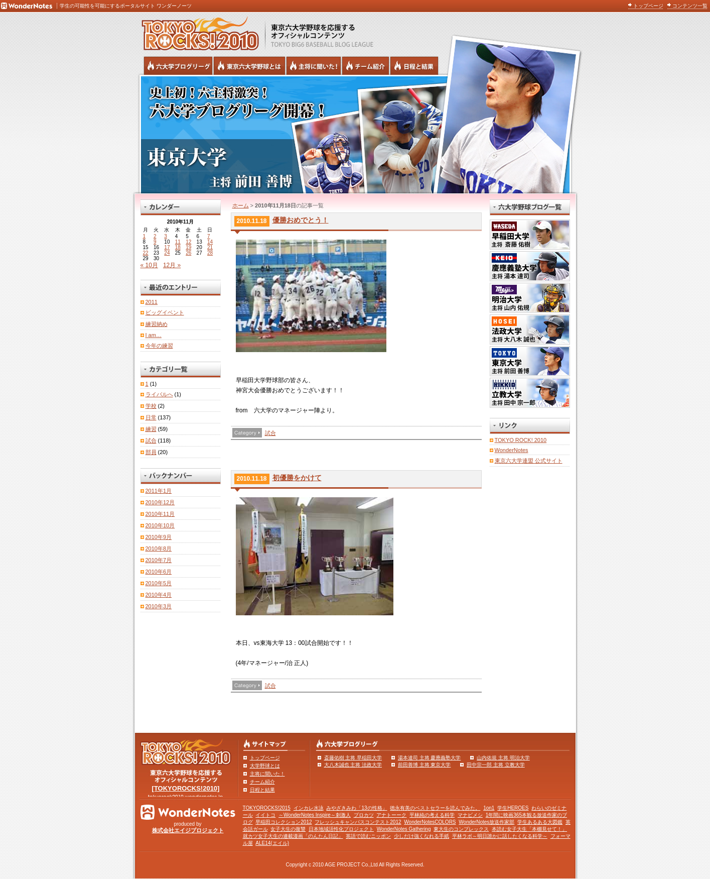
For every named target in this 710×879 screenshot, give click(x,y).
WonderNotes (511, 450)
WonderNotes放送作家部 (486, 822)
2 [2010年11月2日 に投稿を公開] (155, 236)
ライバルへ (159, 394)
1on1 (488, 808)
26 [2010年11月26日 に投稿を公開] (188, 253)
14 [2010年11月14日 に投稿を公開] (210, 242)
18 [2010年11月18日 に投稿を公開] (178, 247)
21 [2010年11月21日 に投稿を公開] (210, 247)
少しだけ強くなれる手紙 (421, 836)
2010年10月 (160, 525)
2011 (152, 302)
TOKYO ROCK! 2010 (521, 440)
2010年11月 (160, 514)
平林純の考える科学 (432, 815)
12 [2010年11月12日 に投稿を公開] (188, 242)
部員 (151, 452)
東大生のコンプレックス (461, 829)
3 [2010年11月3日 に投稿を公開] (165, 236)
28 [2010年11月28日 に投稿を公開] (210, 253)
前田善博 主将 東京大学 (424, 764)
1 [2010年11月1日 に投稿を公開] (144, 236)
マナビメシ (470, 815)
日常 (151, 417)
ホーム (240, 205)
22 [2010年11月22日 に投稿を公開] (146, 253)
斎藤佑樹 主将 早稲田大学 (353, 757)
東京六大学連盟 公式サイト (528, 461)
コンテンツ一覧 (689, 6)
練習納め (157, 324)
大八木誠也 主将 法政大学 (353, 764)
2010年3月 (159, 606)
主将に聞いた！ (267, 774)
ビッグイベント (165, 312)
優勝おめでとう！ (300, 220)
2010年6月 (159, 572)
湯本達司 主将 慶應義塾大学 (429, 757)
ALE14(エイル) (272, 843)
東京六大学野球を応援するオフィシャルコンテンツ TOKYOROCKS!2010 (197, 31)
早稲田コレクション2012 (283, 822)
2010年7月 (159, 560)
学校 (151, 406)
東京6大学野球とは (249, 66)
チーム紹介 (262, 782)
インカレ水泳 (309, 808)
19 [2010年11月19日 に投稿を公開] (188, 247)
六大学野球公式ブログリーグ (178, 66)
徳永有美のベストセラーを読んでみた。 (435, 808)
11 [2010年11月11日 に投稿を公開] (178, 242)
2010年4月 (159, 595)
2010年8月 (159, 548)
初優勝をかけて (297, 478)
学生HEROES (512, 808)
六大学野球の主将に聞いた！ (314, 66)
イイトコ (265, 815)
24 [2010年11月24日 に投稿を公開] (167, 253)
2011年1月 (159, 491)
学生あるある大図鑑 (539, 822)
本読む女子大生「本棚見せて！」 (529, 829)
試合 (270, 433)
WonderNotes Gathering (404, 829)
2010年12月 (160, 502)
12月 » (172, 265)
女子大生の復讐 (288, 829)
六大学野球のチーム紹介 (365, 66)
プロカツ (364, 815)
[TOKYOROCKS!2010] (186, 788)
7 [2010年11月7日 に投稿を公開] (208, 236)
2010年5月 (159, 583)
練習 (151, 429)
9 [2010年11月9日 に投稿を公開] (155, 242)
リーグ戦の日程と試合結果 (414, 66)
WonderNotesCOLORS (430, 822)
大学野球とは (265, 765)
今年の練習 (159, 346)
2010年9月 (159, 537)
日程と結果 (262, 790)
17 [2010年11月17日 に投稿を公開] (167, 247)
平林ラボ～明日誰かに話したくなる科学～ (499, 836)
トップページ (648, 6)
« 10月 (149, 265)
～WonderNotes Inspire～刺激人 (314, 815)
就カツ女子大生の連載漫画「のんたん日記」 (293, 836)
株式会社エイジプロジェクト (188, 830)
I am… (154, 335)
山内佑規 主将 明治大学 (503, 757)
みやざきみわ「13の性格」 (356, 808)
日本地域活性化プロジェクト (341, 829)
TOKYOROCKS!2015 (267, 808)
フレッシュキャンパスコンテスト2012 (358, 822)
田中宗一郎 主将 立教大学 (496, 764)
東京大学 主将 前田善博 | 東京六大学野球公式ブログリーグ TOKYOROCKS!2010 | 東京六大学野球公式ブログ (355, 134)
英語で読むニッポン (368, 836)
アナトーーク (391, 815)
